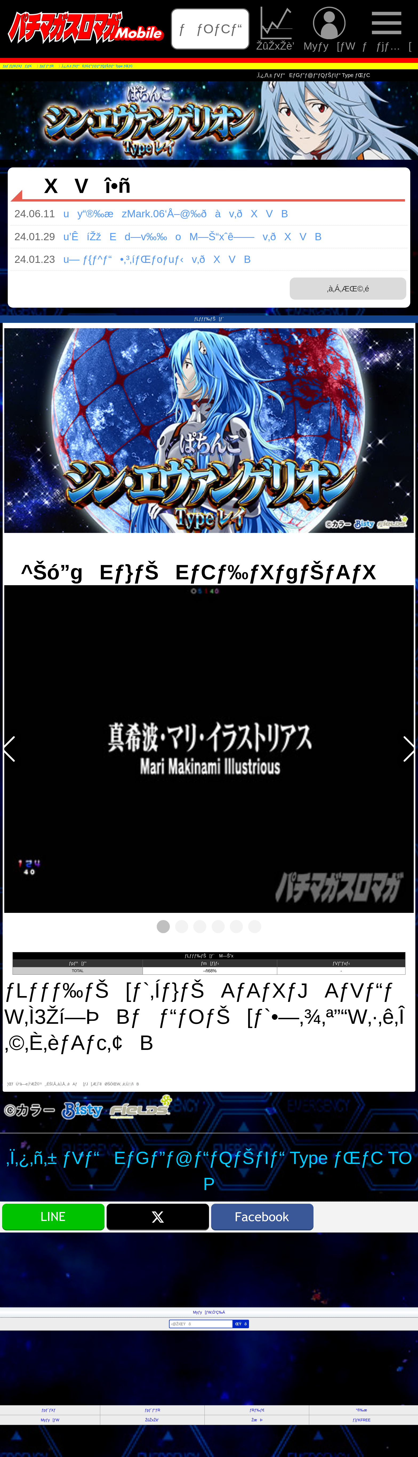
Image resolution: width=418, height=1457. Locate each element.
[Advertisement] (160, 1270)
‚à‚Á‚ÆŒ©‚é (348, 288)
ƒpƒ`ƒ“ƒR (152, 1410)
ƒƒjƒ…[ (386, 29)
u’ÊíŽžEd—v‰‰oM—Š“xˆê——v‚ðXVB (188, 236)
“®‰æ (361, 1410)
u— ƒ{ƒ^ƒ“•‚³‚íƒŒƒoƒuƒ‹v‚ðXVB (153, 259)
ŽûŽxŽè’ (276, 29)
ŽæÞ (256, 1420)
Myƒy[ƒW (329, 29)
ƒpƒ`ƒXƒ (50, 1410)
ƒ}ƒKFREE (362, 1420)
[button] (7, 749)
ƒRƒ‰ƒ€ (257, 1410)
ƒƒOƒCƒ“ (210, 29)
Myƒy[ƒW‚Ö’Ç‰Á (209, 1312)
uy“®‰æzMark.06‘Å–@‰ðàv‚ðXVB (171, 213)
